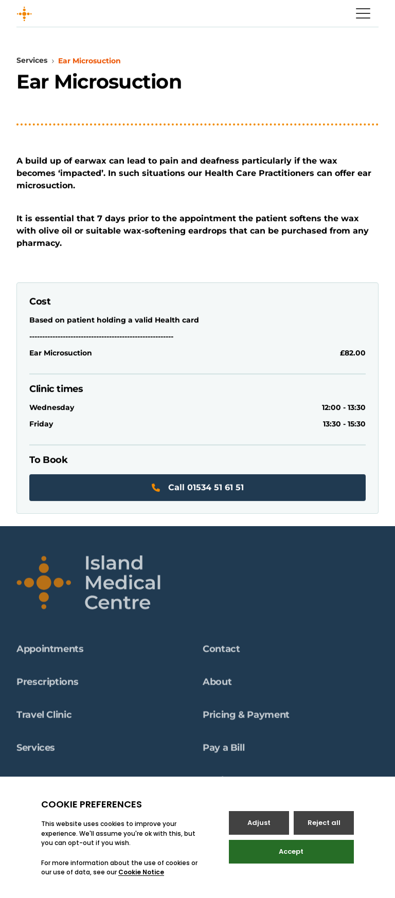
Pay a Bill (223, 752)
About (217, 686)
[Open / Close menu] (363, 13)
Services (31, 60)
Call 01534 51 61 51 (198, 488)
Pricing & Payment (246, 719)
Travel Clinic (43, 719)
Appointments (50, 653)
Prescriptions (47, 686)
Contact (221, 653)
